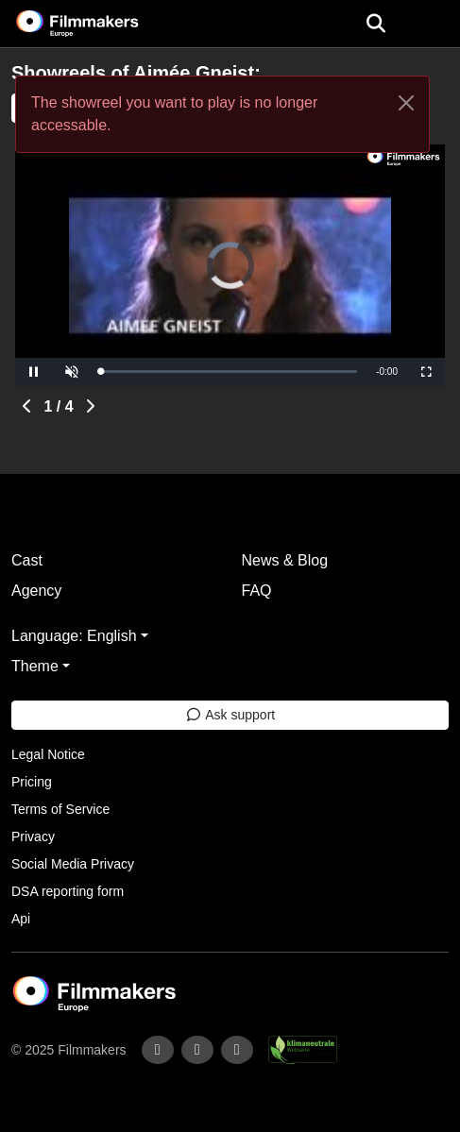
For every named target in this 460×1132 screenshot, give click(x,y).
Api (20, 918)
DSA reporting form (67, 891)
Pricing (31, 781)
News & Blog (285, 560)
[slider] (228, 371)
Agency (36, 591)
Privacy (33, 836)
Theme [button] (35, 666)
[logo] (100, 23)
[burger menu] (431, 24)
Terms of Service (60, 809)
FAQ (257, 591)
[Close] (406, 102)
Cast (27, 560)
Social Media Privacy (72, 863)
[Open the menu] (375, 23)
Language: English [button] (74, 636)
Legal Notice (48, 754)
